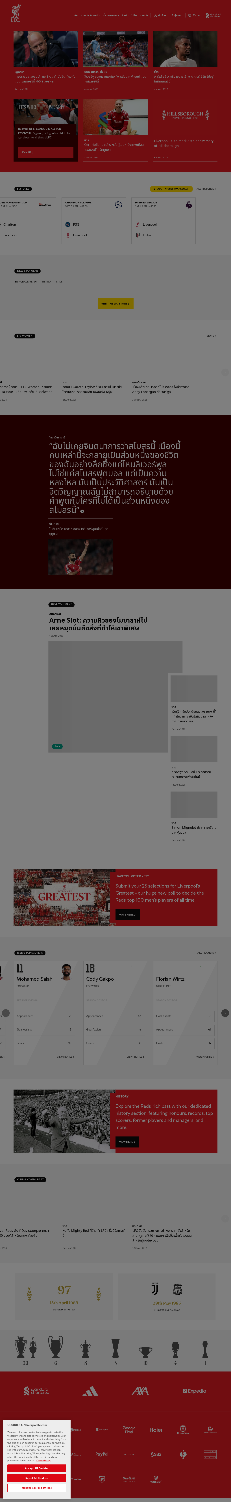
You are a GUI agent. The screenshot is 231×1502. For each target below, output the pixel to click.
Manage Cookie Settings (37, 1488)
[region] (37, 1459)
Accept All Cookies (37, 1468)
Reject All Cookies (36, 1478)
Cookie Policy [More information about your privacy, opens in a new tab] (43, 1460)
